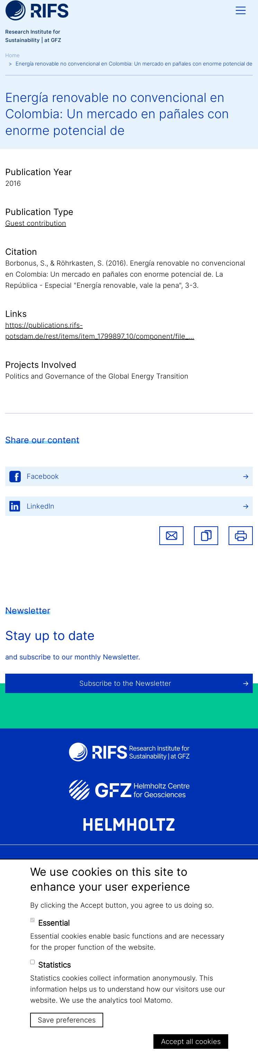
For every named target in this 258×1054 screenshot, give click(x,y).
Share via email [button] (171, 535)
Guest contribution (35, 223)
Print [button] (241, 535)
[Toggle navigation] (241, 10)
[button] (206, 535)
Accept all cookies (191, 1041)
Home (12, 55)
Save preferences (67, 1020)
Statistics (54, 965)
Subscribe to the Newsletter (125, 683)
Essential (54, 923)
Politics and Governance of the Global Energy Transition (96, 376)
